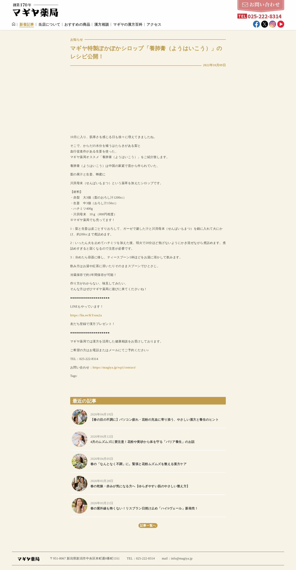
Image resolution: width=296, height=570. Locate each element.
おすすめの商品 (77, 24)
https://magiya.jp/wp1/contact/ (114, 367)
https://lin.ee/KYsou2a (86, 315)
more (148, 417)
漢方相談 (101, 24)
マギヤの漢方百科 (128, 24)
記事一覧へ (148, 525)
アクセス (154, 24)
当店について (49, 24)
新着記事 (26, 24)
